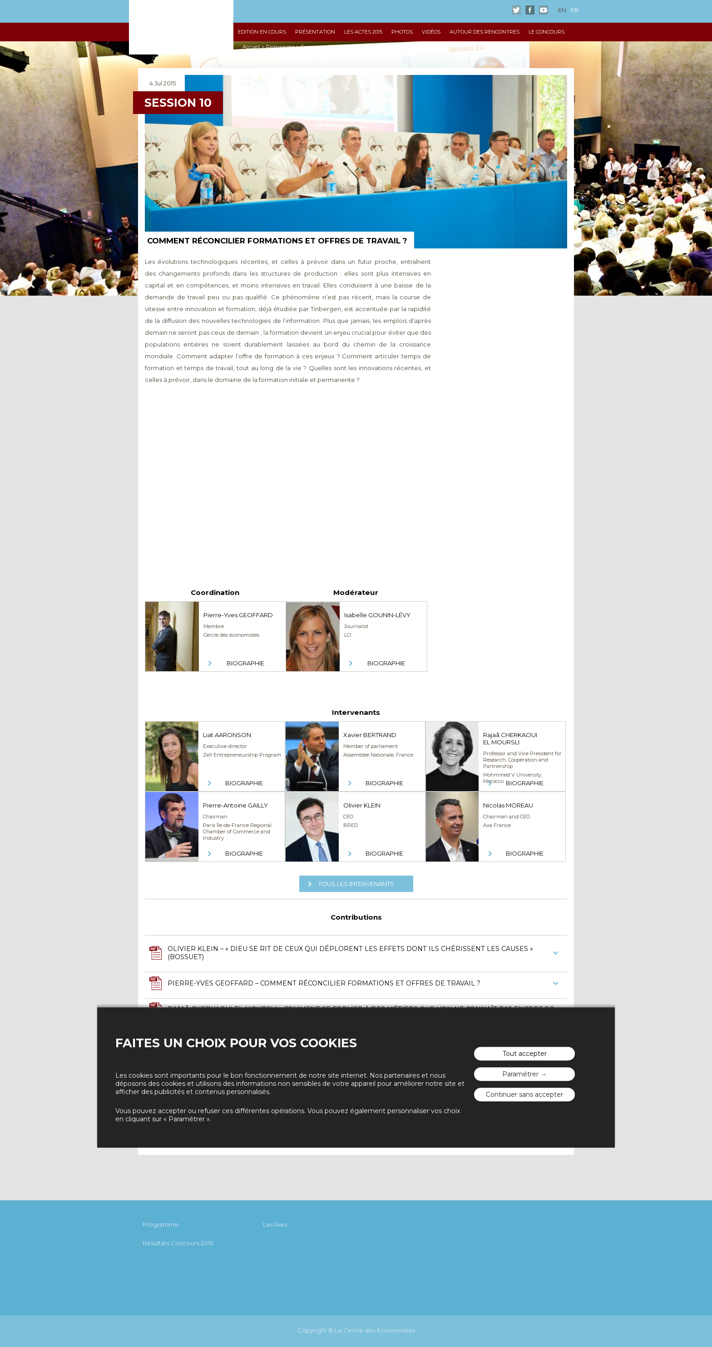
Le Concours (546, 32)
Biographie (245, 663)
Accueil (251, 47)
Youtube (543, 10)
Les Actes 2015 (363, 32)
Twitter (516, 10)
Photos (402, 32)
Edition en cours (262, 32)
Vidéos (431, 32)
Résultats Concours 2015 (178, 1243)
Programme (280, 47)
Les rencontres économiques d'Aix (181, 27)
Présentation (315, 32)
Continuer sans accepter (524, 1094)
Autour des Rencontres (484, 32)
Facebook (529, 10)
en (562, 10)
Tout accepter (525, 1054)
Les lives (275, 1224)
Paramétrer (520, 1074)
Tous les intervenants (356, 883)
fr (574, 10)
